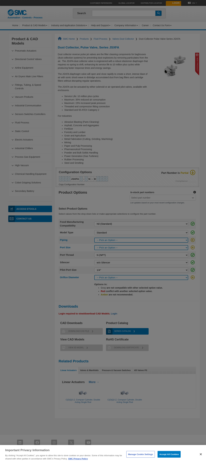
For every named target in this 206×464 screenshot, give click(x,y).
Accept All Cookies (169, 460)
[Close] (200, 460)
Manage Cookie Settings (140, 460)
